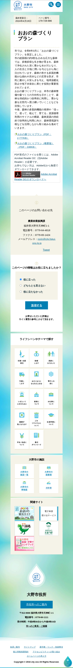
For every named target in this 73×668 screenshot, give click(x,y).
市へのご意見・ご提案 (36, 626)
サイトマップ (30, 647)
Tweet (46, 250)
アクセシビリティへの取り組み (46, 652)
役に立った (29, 279)
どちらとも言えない (34, 285)
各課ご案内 (15, 647)
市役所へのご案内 (36, 604)
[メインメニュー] (58, 4)
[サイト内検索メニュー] (51, 4)
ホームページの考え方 (36, 656)
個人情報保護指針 (21, 652)
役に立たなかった (33, 291)
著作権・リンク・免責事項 (51, 647)
